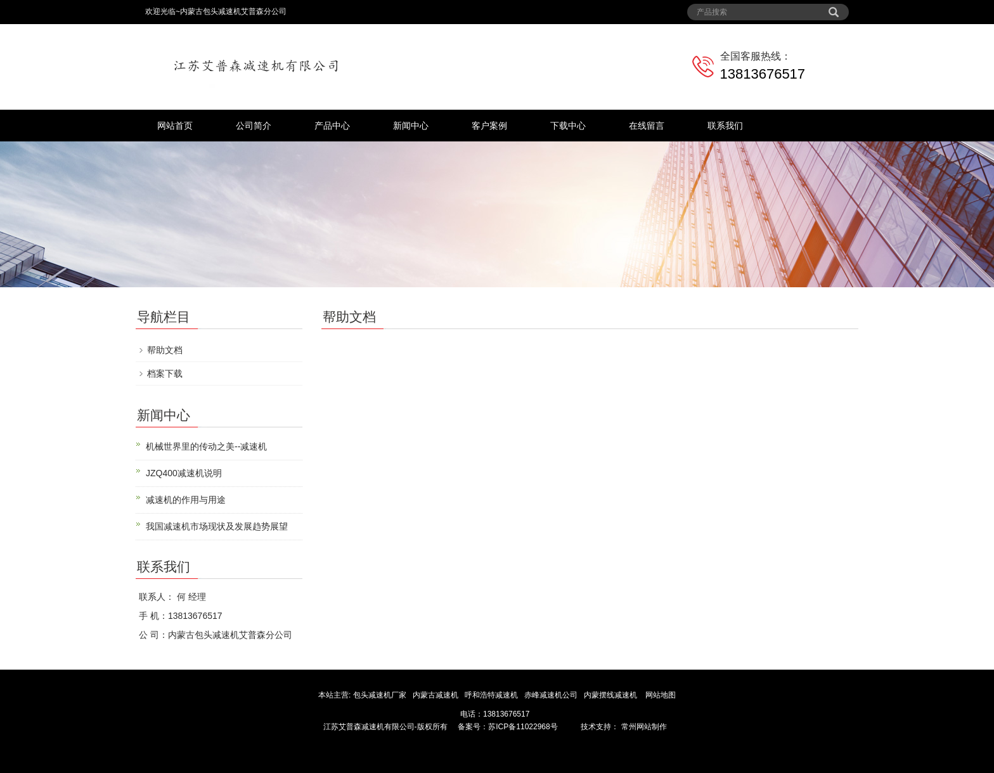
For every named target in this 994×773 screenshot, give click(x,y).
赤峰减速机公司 (551, 695)
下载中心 (568, 125)
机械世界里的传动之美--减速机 (206, 446)
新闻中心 (411, 125)
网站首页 (175, 125)
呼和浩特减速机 (492, 695)
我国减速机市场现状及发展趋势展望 (217, 526)
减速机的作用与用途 (186, 500)
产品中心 (332, 125)
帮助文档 (165, 350)
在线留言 (646, 125)
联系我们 (725, 125)
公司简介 (253, 125)
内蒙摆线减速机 (611, 695)
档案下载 (165, 373)
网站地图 (660, 695)
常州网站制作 (642, 726)
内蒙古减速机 (436, 695)
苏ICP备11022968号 (522, 726)
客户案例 (489, 125)
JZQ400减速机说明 (184, 473)
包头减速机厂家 (379, 695)
